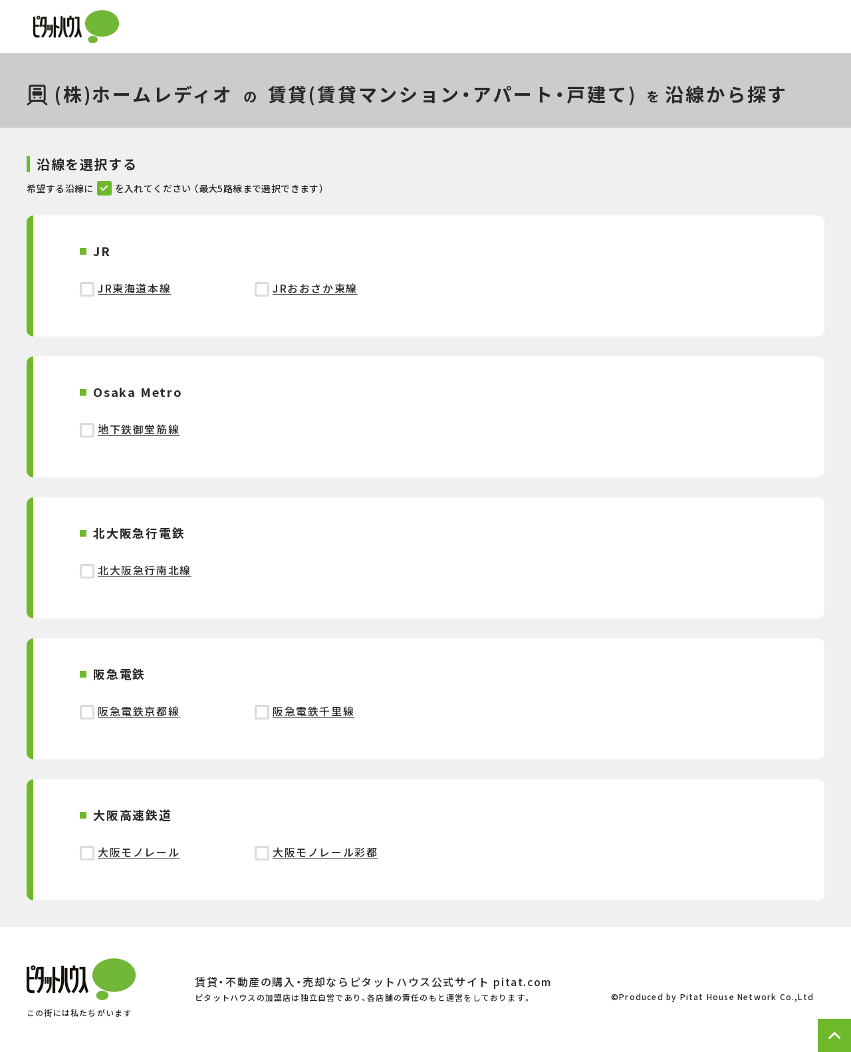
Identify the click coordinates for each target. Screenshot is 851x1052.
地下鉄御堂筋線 (139, 429)
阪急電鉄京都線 (139, 711)
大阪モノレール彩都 (325, 852)
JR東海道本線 (134, 288)
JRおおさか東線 (315, 288)
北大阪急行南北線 (144, 570)
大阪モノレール (139, 852)
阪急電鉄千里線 (313, 711)
